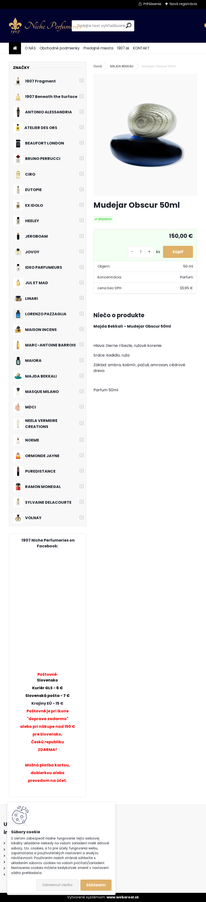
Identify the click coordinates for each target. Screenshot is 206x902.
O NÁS (30, 48)
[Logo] (45, 25)
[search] (128, 25)
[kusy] (140, 252)
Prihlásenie (152, 3)
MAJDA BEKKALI (121, 66)
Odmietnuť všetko (57, 885)
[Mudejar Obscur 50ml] (145, 135)
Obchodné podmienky (60, 48)
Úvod (97, 66)
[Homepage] (15, 48)
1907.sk (123, 48)
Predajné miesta (98, 48)
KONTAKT (141, 48)
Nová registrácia (183, 3)
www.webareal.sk (123, 897)
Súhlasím (96, 885)
